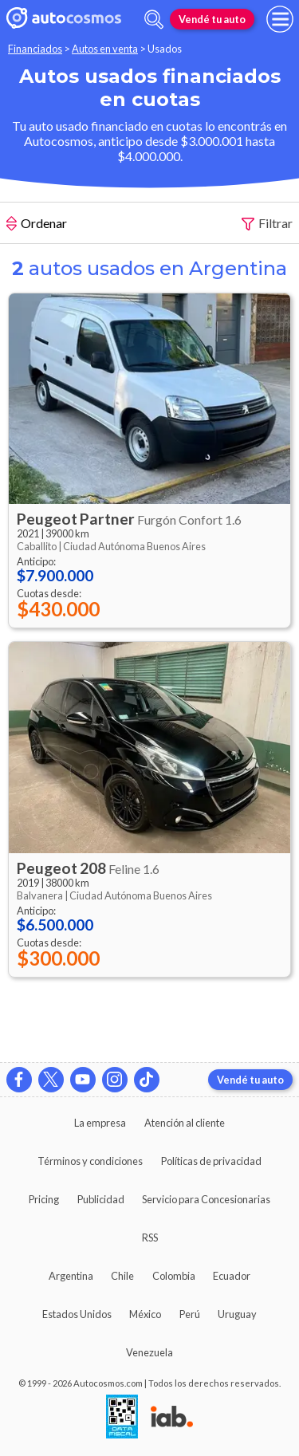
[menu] (279, 19)
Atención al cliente (184, 1122)
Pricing (44, 1199)
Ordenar (36, 224)
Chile (122, 1275)
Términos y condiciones (90, 1161)
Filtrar (267, 223)
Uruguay (237, 1314)
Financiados (35, 48)
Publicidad (100, 1199)
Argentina (71, 1275)
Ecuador (231, 1275)
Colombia (173, 1275)
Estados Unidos (77, 1314)
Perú (189, 1314)
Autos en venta (105, 48)
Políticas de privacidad (211, 1161)
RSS (150, 1237)
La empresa (100, 1122)
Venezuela (149, 1352)
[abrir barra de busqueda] (153, 19)
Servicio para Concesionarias (206, 1199)
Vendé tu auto (212, 19)
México (145, 1314)
